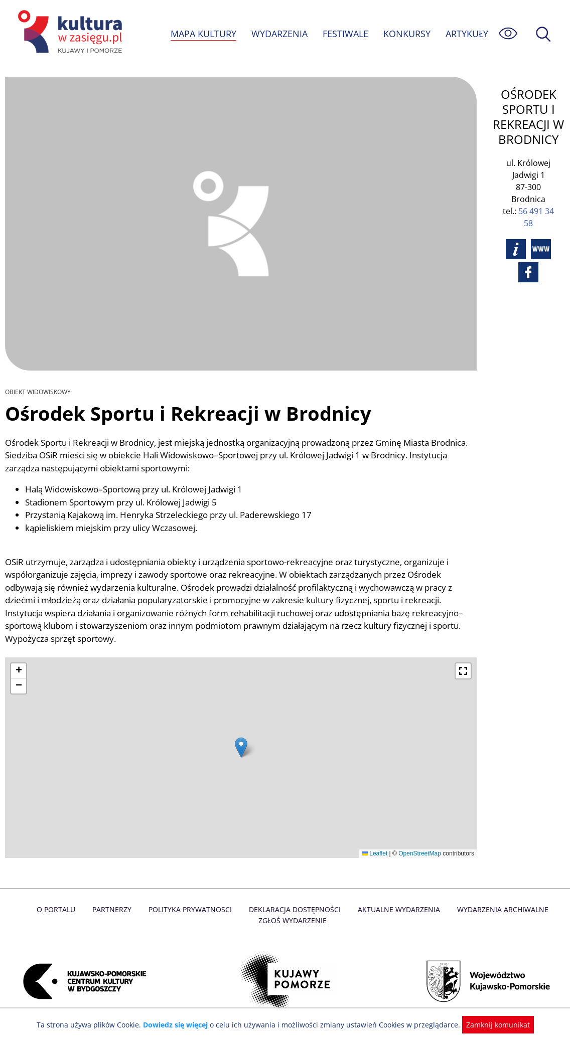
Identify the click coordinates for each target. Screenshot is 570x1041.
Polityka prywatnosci (172, 909)
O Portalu (40, 909)
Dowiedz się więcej (179, 1024)
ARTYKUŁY (466, 34)
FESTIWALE (345, 34)
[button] (241, 747)
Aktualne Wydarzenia (378, 909)
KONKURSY (406, 34)
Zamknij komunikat (492, 1024)
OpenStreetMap (419, 853)
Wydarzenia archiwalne (480, 909)
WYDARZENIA (278, 34)
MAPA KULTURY (202, 34)
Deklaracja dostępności (275, 909)
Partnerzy (95, 909)
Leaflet (374, 853)
